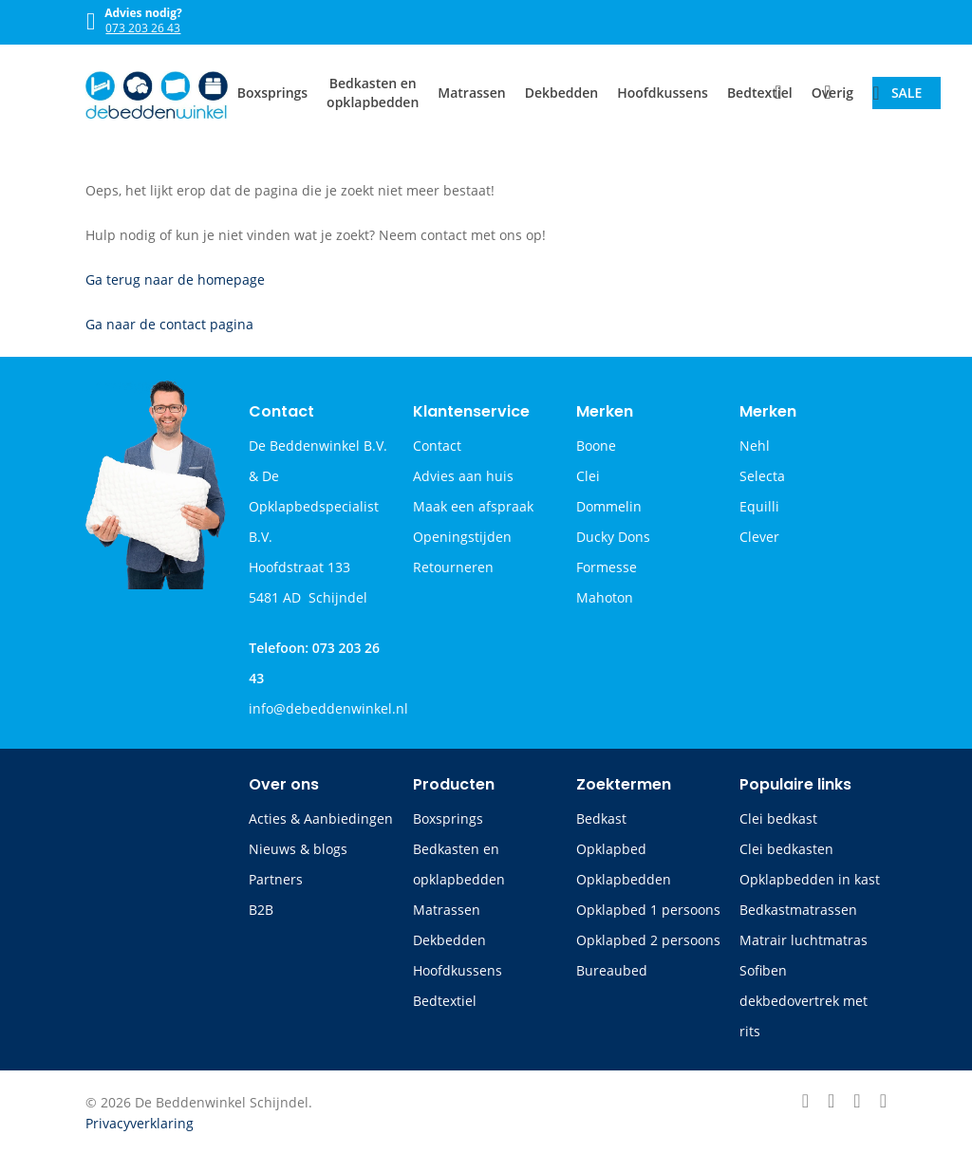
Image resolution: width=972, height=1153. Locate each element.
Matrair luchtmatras (803, 940)
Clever (759, 537)
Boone (596, 446)
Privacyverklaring (139, 1123)
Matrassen (446, 910)
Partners (276, 879)
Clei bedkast (778, 818)
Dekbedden (449, 940)
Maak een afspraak (473, 506)
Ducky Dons (613, 537)
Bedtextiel (445, 1001)
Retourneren (453, 567)
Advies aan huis (463, 476)
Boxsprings (448, 818)
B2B (261, 910)
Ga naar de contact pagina (169, 324)
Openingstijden (462, 537)
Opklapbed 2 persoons (648, 940)
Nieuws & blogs (298, 849)
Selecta (762, 476)
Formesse (606, 567)
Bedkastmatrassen (798, 910)
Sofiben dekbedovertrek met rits (803, 1000)
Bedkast (601, 818)
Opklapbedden (623, 879)
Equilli (759, 506)
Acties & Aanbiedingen (321, 818)
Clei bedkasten (786, 849)
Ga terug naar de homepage (175, 279)
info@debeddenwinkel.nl (328, 708)
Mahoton (604, 597)
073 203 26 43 (142, 28)
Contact (437, 446)
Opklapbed (611, 849)
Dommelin (609, 506)
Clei (588, 476)
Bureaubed (611, 970)
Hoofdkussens (457, 970)
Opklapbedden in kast (809, 879)
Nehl (754, 446)
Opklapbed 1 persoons (648, 910)
